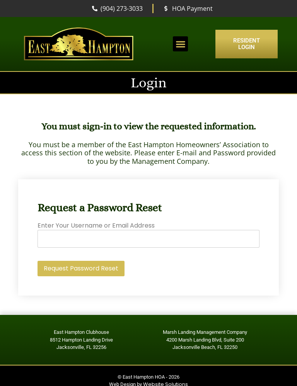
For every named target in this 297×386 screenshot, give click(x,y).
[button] (180, 43)
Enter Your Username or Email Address (96, 225)
